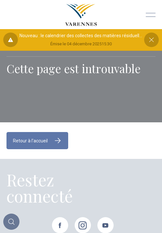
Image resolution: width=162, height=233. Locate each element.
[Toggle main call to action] (11, 222)
